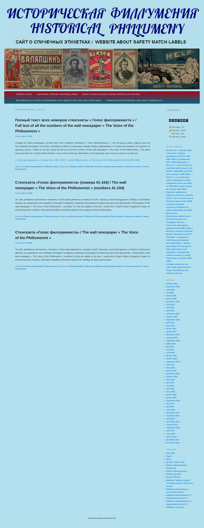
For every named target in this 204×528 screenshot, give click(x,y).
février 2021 (171, 329)
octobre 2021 (172, 317)
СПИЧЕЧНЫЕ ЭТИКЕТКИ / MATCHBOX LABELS (57, 94)
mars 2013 (170, 434)
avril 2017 (170, 365)
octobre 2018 (172, 338)
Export (169, 456)
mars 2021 (170, 326)
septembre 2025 (173, 287)
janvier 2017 (171, 371)
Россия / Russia (173, 477)
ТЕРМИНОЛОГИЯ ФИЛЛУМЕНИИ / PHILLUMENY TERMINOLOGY (134, 100)
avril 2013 (170, 431)
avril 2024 (170, 305)
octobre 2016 (172, 377)
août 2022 (170, 311)
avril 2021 (170, 323)
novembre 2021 (173, 314)
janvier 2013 (171, 437)
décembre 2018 (172, 335)
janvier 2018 (171, 356)
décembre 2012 (172, 440)
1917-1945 (170, 453)
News (168, 459)
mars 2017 (170, 368)
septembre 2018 (173, 341)
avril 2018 (170, 353)
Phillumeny (88, 167)
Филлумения (20, 169)
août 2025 (170, 290)
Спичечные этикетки (132, 167)
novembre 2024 (173, 302)
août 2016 (170, 380)
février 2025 (171, 296)
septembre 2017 (173, 362)
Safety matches (117, 167)
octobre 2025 (172, 284)
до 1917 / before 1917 (175, 462)
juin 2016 (170, 383)
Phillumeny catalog (102, 167)
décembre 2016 (172, 374)
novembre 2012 (173, 443)
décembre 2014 (172, 413)
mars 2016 (170, 392)
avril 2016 (170, 389)
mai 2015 (170, 407)
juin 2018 (170, 347)
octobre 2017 (172, 359)
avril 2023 (170, 308)
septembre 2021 (173, 320)
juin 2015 (170, 404)
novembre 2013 (173, 422)
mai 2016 (170, 386)
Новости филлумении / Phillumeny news (41, 167)
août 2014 (170, 419)
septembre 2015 (173, 401)
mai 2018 (170, 350)
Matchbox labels (76, 167)
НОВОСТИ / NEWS (24, 94)
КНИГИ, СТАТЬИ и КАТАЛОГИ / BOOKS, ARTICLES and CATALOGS (111, 94)
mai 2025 (170, 293)
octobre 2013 (172, 425)
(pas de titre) (171, 213)
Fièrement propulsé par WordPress (102, 518)
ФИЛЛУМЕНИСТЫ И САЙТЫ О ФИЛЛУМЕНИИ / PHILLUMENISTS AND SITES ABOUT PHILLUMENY (58, 100)
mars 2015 (170, 410)
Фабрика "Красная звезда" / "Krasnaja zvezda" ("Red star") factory (179, 483)
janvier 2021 (171, 332)
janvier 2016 (171, 398)
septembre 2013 (173, 428)
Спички (145, 167)
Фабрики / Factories (175, 507)
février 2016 (171, 395)
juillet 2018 (171, 344)
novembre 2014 (173, 416)
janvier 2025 (171, 299)
